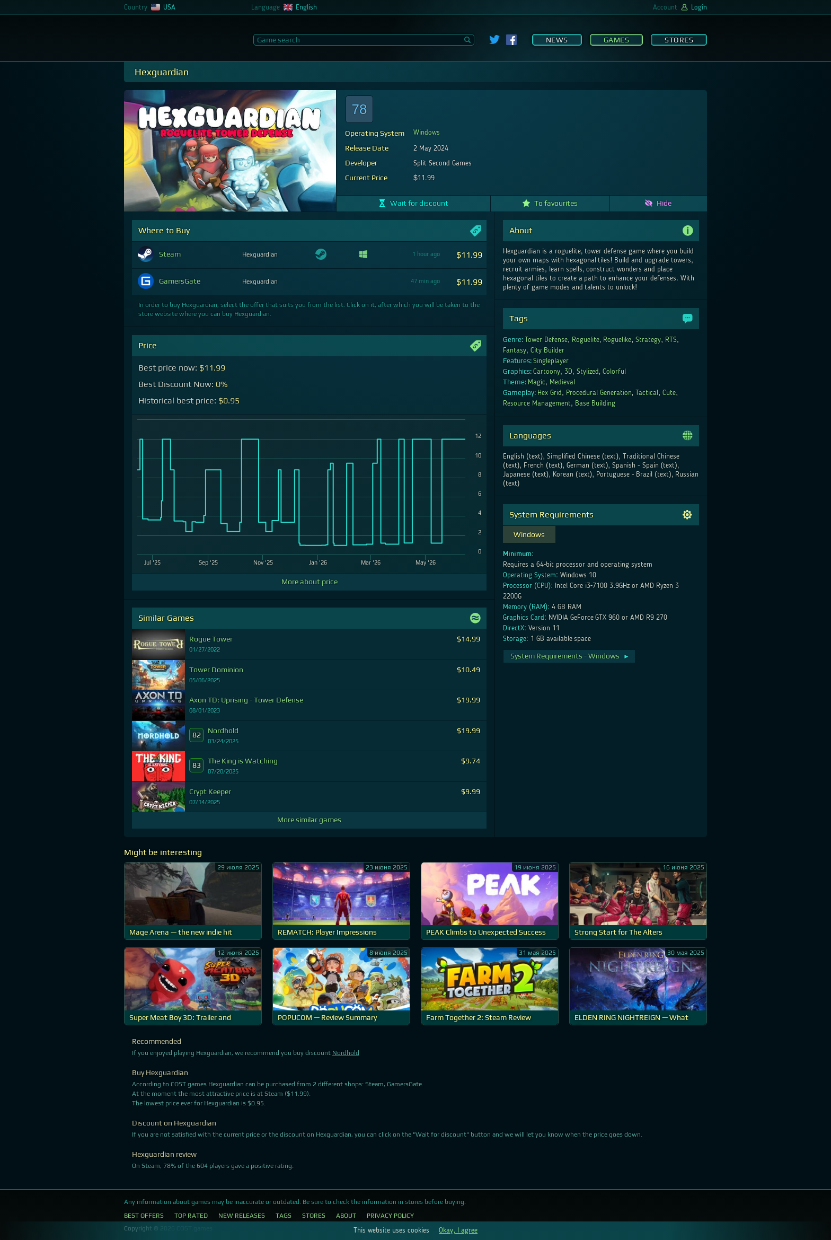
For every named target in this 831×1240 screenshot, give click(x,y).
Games (617, 40)
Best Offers (144, 1215)
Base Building (595, 403)
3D (568, 371)
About (346, 1215)
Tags (283, 1215)
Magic (536, 382)
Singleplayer (551, 361)
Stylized (588, 371)
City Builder (547, 350)
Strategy (648, 340)
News (557, 40)
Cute (669, 393)
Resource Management (537, 403)
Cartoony (546, 371)
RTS (671, 340)
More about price (309, 581)
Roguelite (585, 340)
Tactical (646, 393)
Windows (426, 132)
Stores (679, 40)
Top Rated (191, 1215)
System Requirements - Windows (570, 656)
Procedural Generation (599, 393)
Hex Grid (549, 393)
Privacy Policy (390, 1215)
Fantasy (514, 350)
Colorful (614, 371)
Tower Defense (546, 340)
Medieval (562, 382)
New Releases (241, 1215)
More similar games (309, 819)
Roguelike (617, 340)
